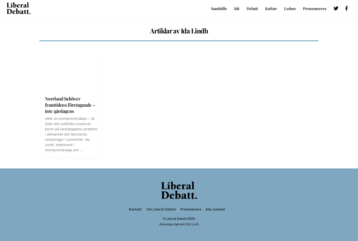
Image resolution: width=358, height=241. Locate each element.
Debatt (252, 8)
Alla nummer (215, 209)
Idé (237, 8)
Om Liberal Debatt (161, 209)
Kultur (271, 8)
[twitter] (336, 7)
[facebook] (346, 7)
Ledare (290, 8)
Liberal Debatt (176, 218)
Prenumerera (314, 8)
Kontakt (135, 209)
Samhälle (219, 8)
